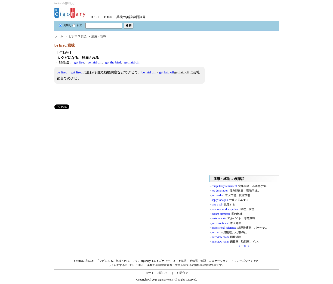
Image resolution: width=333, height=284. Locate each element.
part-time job (234, 218)
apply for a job (230, 200)
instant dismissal (227, 213)
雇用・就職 (98, 36)
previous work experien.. (233, 209)
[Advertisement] (89, 141)
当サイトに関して (156, 273)
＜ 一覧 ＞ (244, 246)
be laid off (94, 62)
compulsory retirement (239, 186)
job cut (231, 232)
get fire (79, 62)
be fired (62, 72)
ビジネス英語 (78, 36)
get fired (76, 72)
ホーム (58, 36)
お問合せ (182, 273)
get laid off (132, 62)
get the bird (113, 62)
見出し (65, 25)
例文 (77, 25)
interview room (235, 241)
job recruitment (226, 223)
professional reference (239, 227)
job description (235, 190)
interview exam (226, 237)
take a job (223, 204)
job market (231, 195)
